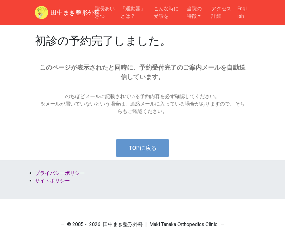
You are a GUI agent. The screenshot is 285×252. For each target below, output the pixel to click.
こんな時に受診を (166, 12)
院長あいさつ (105, 12)
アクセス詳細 (221, 12)
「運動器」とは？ (132, 12)
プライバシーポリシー (60, 173)
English (242, 12)
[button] (142, 148)
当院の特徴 (194, 12)
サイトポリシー (52, 181)
